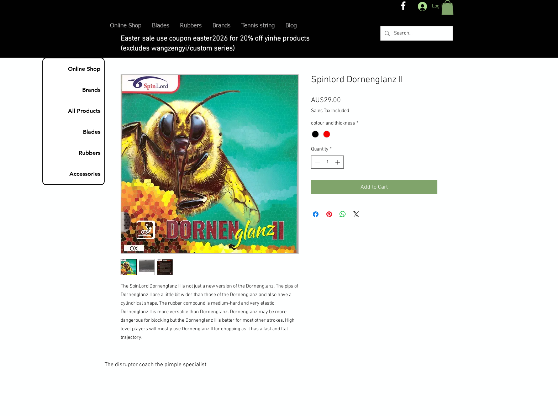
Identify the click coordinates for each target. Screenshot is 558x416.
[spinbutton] (327, 162)
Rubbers (89, 152)
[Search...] (416, 33)
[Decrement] (316, 162)
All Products (84, 110)
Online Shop (84, 68)
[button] (447, 7)
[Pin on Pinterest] (329, 214)
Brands (91, 89)
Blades (91, 131)
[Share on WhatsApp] (342, 214)
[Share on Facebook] (315, 214)
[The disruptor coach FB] (403, 5)
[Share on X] (356, 214)
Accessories (84, 173)
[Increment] (338, 162)
